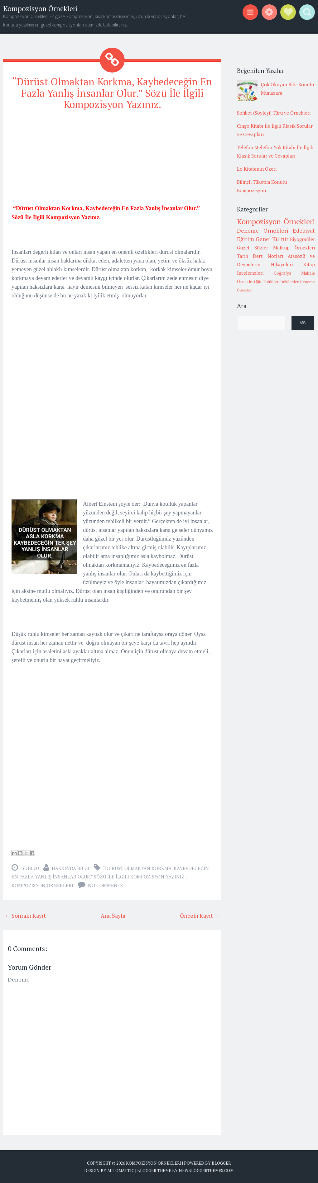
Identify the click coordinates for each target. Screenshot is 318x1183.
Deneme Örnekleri (262, 230)
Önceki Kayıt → (200, 915)
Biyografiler (302, 239)
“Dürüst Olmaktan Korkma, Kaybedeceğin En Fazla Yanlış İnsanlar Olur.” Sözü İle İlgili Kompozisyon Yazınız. (112, 93)
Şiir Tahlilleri (268, 281)
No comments (105, 885)
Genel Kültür (272, 239)
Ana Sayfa (113, 915)
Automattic (120, 1170)
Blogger (221, 1163)
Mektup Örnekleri (294, 247)
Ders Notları (268, 256)
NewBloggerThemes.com (206, 1170)
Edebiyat (304, 230)
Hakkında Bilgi (70, 868)
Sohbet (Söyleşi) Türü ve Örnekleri (274, 113)
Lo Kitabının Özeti (257, 169)
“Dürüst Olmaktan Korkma (137, 868)
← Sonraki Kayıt (25, 915)
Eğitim (245, 239)
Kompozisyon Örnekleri (40, 8)
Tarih (242, 256)
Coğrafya (282, 273)
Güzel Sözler (252, 247)
